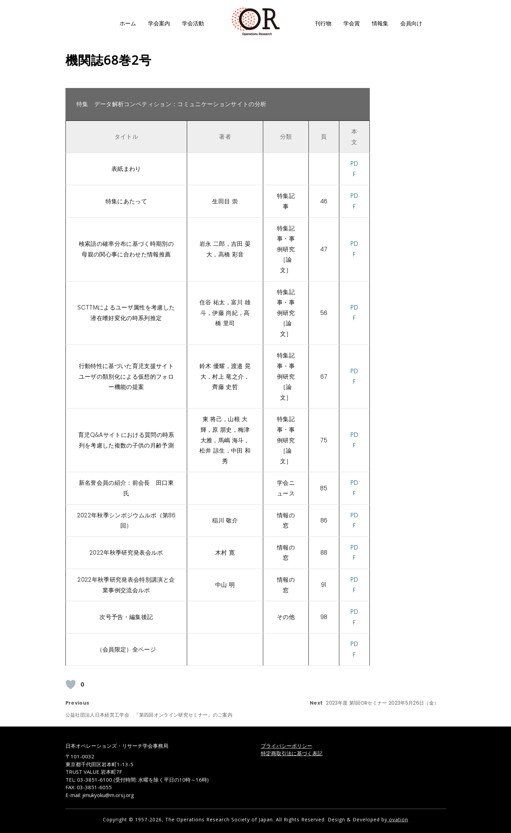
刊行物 (323, 23)
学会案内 (159, 23)
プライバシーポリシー (286, 745)
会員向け (411, 23)
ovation (397, 819)
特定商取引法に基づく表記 (292, 753)
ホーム (128, 23)
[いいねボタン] (70, 684)
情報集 (380, 23)
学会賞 (351, 23)
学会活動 (193, 23)
